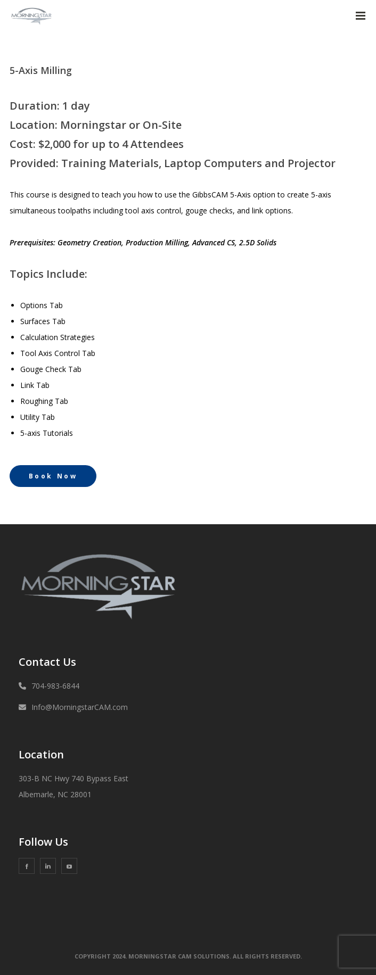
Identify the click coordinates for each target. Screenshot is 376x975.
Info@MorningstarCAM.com (79, 707)
